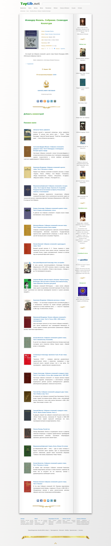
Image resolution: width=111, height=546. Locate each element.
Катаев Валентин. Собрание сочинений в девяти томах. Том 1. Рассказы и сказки (50, 464)
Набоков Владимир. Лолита (82, 126)
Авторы (35, 8)
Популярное (48, 8)
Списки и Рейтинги (64, 8)
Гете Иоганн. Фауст (82, 98)
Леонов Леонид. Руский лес (41, 429)
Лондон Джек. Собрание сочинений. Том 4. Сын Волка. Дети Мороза (83, 213)
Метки (41, 8)
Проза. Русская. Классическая (52, 34)
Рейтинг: (43, 45)
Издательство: (45, 37)
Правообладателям (46, 94)
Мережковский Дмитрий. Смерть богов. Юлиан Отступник (50, 446)
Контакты (81, 530)
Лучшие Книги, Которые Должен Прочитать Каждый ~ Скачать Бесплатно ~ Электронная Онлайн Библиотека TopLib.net (57, 536)
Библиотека (23, 8)
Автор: (43, 31)
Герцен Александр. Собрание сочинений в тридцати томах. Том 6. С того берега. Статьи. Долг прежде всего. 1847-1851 (51, 374)
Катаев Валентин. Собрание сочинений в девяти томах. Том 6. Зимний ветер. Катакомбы (50, 338)
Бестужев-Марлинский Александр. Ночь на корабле (48, 262)
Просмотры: (44, 42)
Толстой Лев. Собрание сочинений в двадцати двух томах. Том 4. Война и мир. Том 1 (50, 393)
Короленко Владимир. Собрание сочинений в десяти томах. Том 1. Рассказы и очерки (49, 168)
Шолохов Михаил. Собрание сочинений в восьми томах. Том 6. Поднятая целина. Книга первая (50, 226)
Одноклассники (73, 530)
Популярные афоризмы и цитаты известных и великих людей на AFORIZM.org (82, 282)
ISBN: (42, 40)
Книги (30, 8)
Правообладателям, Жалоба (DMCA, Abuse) (38, 530)
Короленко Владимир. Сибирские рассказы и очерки (49, 300)
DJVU (54, 74)
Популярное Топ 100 (54, 518)
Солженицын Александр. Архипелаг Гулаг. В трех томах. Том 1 (50, 355)
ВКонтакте (61, 530)
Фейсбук (67, 530)
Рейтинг (56, 8)
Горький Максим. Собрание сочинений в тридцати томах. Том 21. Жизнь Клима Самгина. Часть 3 (50, 411)
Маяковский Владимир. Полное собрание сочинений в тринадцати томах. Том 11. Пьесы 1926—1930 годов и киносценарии (49, 319)
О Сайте (80, 8)
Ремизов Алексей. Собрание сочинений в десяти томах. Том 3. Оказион (50, 482)
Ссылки (73, 8)
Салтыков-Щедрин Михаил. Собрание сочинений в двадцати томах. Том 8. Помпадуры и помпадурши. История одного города (48, 148)
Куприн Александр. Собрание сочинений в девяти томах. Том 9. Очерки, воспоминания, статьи (50, 209)
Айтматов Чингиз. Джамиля (41, 129)
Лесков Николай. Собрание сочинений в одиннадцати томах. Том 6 (49, 245)
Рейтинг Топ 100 (67, 518)
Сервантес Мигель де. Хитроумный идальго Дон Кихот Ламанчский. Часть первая (82, 156)
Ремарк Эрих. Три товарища (82, 112)
